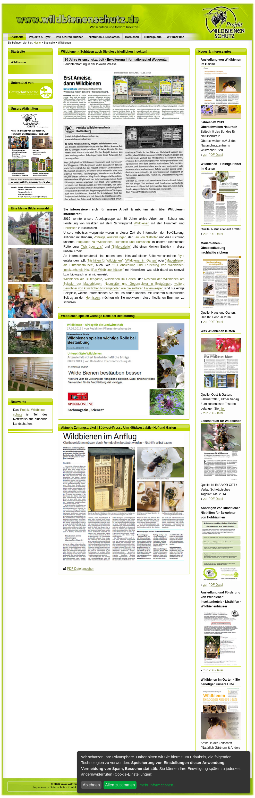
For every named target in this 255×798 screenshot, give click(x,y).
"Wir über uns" (92, 246)
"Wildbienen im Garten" (141, 260)
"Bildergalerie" (121, 246)
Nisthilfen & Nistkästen (104, 36)
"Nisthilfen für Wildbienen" (105, 260)
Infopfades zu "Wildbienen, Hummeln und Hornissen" (113, 242)
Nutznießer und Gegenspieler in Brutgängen (138, 284)
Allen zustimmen (120, 785)
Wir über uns (175, 36)
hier (221, 408)
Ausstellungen (116, 237)
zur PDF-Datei (213, 155)
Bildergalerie (153, 36)
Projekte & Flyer (39, 36)
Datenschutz (57, 787)
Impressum (40, 787)
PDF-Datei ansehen (80, 569)
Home (37, 42)
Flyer (180, 256)
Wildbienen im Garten (120, 279)
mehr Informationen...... (160, 785)
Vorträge (99, 237)
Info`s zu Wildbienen (69, 36)
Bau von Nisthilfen (145, 237)
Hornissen (132, 36)
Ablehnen (91, 785)
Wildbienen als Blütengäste (82, 279)
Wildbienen (141, 223)
